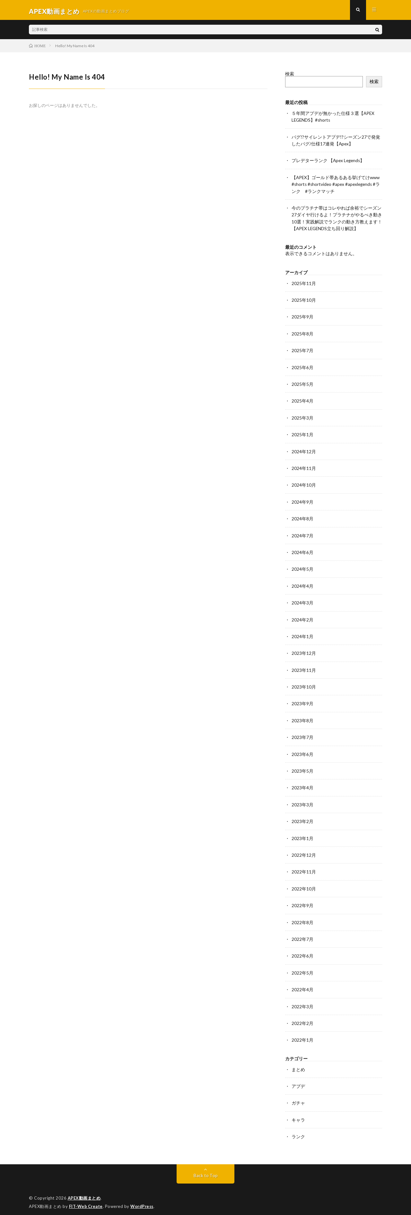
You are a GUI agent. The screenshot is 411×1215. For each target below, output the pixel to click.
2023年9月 (302, 701)
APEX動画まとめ (84, 1192)
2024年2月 (302, 618)
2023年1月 (302, 835)
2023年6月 (302, 751)
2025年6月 (302, 367)
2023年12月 (304, 651)
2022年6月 (302, 952)
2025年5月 (302, 384)
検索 (289, 76)
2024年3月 (302, 601)
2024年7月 (302, 534)
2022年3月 (302, 1002)
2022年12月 (304, 852)
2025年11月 (304, 284)
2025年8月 (302, 334)
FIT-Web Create (86, 1200)
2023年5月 (302, 768)
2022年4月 (302, 985)
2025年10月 (304, 301)
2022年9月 (302, 902)
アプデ (298, 1081)
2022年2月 (302, 1018)
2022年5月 (302, 968)
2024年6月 (302, 551)
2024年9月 (302, 501)
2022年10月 (304, 885)
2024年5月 (302, 568)
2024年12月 (304, 451)
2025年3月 (302, 418)
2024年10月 (304, 484)
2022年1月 (302, 1035)
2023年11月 (304, 668)
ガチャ (298, 1098)
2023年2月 (302, 818)
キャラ (298, 1114)
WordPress (143, 1200)
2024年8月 (302, 518)
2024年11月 (304, 468)
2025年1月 (302, 434)
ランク (298, 1131)
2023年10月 (304, 685)
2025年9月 (302, 317)
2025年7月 (302, 351)
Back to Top (206, 1170)
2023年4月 (302, 785)
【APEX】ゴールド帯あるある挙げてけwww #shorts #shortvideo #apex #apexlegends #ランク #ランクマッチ (336, 186)
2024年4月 (302, 584)
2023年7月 (302, 735)
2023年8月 (302, 718)
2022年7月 (302, 935)
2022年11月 (304, 868)
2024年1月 (302, 635)
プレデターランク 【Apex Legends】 (329, 162)
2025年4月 (302, 401)
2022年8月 (302, 918)
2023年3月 (302, 801)
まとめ (298, 1064)
